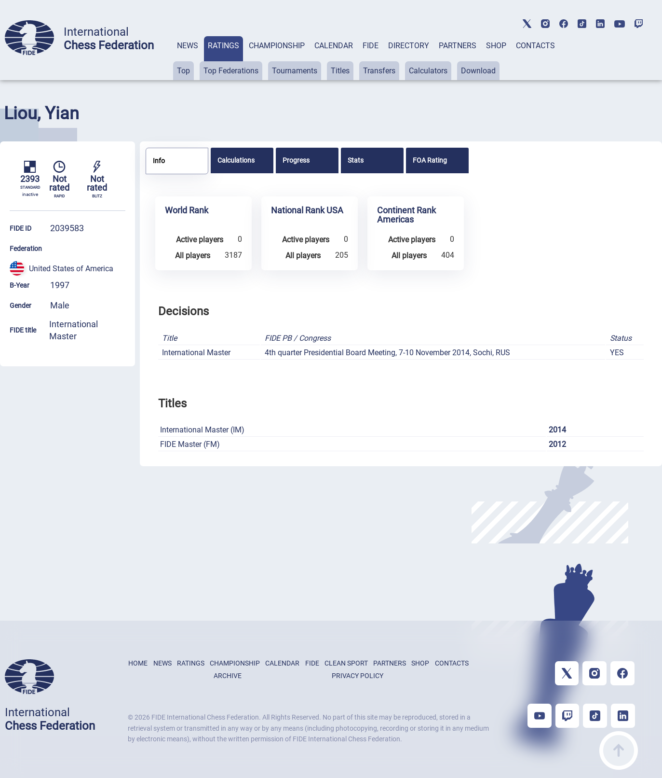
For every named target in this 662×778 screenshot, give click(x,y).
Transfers (379, 70)
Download (478, 70)
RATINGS (223, 45)
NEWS (187, 45)
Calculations (236, 160)
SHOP (496, 45)
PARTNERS (457, 45)
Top (183, 70)
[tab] (187, 58)
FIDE (370, 45)
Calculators (428, 70)
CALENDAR (333, 45)
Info (159, 161)
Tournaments (294, 70)
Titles (340, 70)
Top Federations (230, 70)
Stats (356, 160)
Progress (296, 160)
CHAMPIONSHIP (277, 45)
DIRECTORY (408, 45)
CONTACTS (535, 45)
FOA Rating (430, 160)
